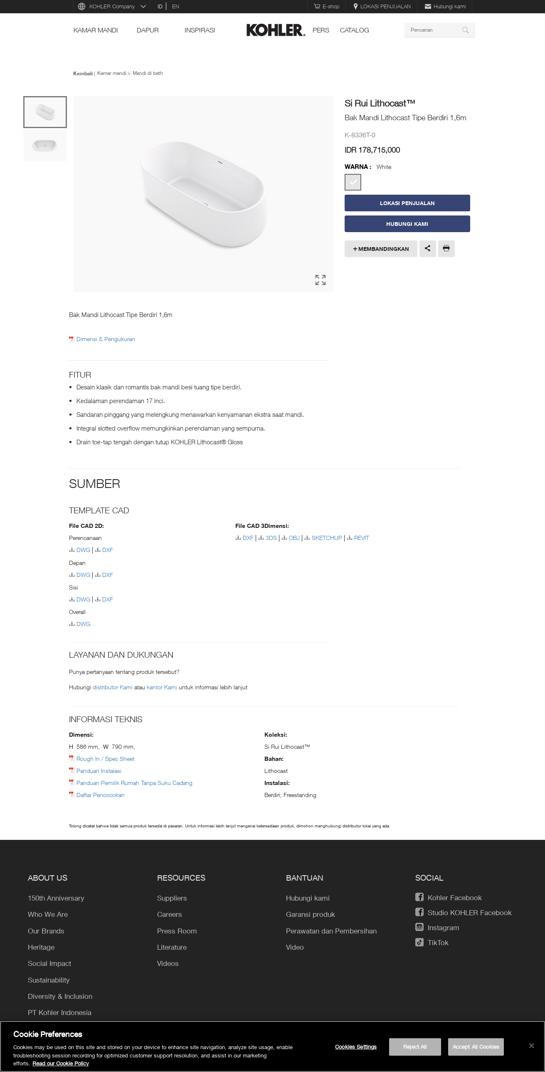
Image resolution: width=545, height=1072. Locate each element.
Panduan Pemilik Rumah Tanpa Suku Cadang (134, 782)
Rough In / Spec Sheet (105, 758)
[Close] (532, 1046)
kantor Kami (163, 687)
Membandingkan (383, 248)
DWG (83, 549)
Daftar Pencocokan (100, 794)
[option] (203, 194)
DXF (107, 549)
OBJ (294, 537)
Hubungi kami (445, 6)
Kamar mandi (96, 30)
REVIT (361, 537)
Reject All (415, 1046)
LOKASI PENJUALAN (382, 6)
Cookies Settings (356, 1046)
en (175, 6)
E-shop (326, 6)
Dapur (148, 30)
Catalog (354, 30)
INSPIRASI (200, 30)
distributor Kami (113, 687)
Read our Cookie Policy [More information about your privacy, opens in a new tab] (60, 1063)
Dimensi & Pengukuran (105, 339)
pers (321, 30)
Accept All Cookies (476, 1046)
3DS (271, 537)
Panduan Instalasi (98, 770)
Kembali (83, 73)
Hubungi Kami (407, 223)
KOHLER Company (112, 6)
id (160, 6)
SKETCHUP (327, 537)
